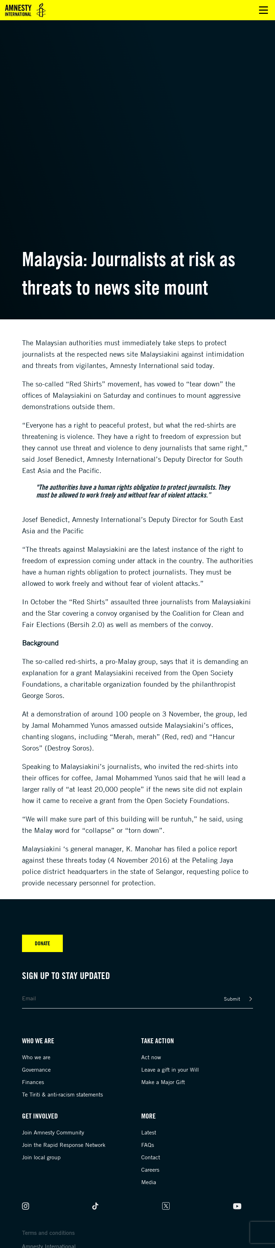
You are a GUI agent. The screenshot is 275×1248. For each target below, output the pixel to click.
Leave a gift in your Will (170, 1069)
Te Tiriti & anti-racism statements (62, 1094)
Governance (36, 1069)
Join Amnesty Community (53, 1132)
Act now (151, 1057)
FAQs (147, 1144)
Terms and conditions (48, 1233)
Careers (150, 1169)
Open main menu (263, 10)
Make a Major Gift (163, 1081)
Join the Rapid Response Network (63, 1144)
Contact (150, 1157)
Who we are (36, 1057)
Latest (148, 1132)
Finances (33, 1081)
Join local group (41, 1157)
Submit (232, 999)
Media (148, 1182)
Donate (42, 943)
